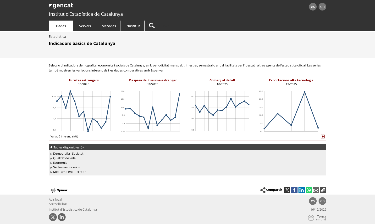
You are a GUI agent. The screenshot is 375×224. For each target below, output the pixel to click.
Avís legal (55, 199)
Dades (61, 26)
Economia (60, 162)
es (313, 6)
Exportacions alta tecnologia (291, 80)
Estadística (57, 36)
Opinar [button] (58, 190)
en (322, 6)
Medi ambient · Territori (69, 171)
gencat (104, 7)
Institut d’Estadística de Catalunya (86, 14)
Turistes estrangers (84, 80)
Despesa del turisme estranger (153, 80)
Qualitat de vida (64, 158)
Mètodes (109, 26)
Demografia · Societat (68, 153)
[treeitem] (187, 153)
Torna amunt (320, 218)
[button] (323, 190)
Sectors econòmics (66, 167)
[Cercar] (185, 26)
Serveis (85, 26)
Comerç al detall (222, 80)
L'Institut (133, 26)
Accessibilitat (58, 204)
